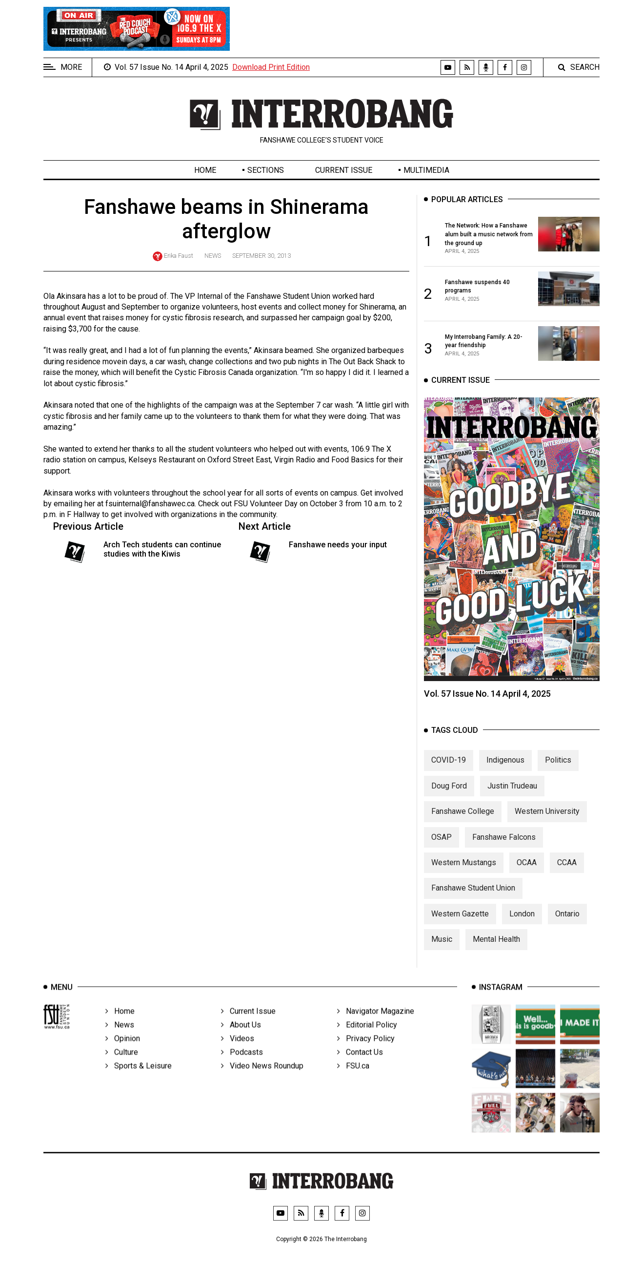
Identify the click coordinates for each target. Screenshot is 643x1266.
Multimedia (426, 170)
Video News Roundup (262, 1079)
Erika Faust (178, 255)
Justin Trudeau (512, 796)
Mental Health (496, 950)
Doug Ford (449, 796)
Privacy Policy (366, 1052)
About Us (241, 1038)
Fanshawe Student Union (473, 899)
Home (205, 170)
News (212, 255)
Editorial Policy (367, 1038)
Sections (265, 170)
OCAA (527, 873)
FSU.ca (353, 1079)
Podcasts (242, 1065)
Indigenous (505, 771)
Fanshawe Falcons (504, 847)
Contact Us (360, 1065)
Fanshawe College (462, 822)
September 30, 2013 (261, 255)
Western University (547, 822)
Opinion (122, 1052)
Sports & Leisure (138, 1079)
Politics (558, 771)
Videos (237, 1052)
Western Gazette (460, 924)
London (522, 924)
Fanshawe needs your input (338, 544)
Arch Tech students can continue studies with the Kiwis (162, 549)
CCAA (567, 873)
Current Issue (343, 170)
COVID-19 (448, 771)
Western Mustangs (463, 873)
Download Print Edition (271, 67)
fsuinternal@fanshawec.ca (150, 503)
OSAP (441, 847)
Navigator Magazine (375, 1024)
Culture (121, 1065)
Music (441, 950)
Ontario (567, 924)
